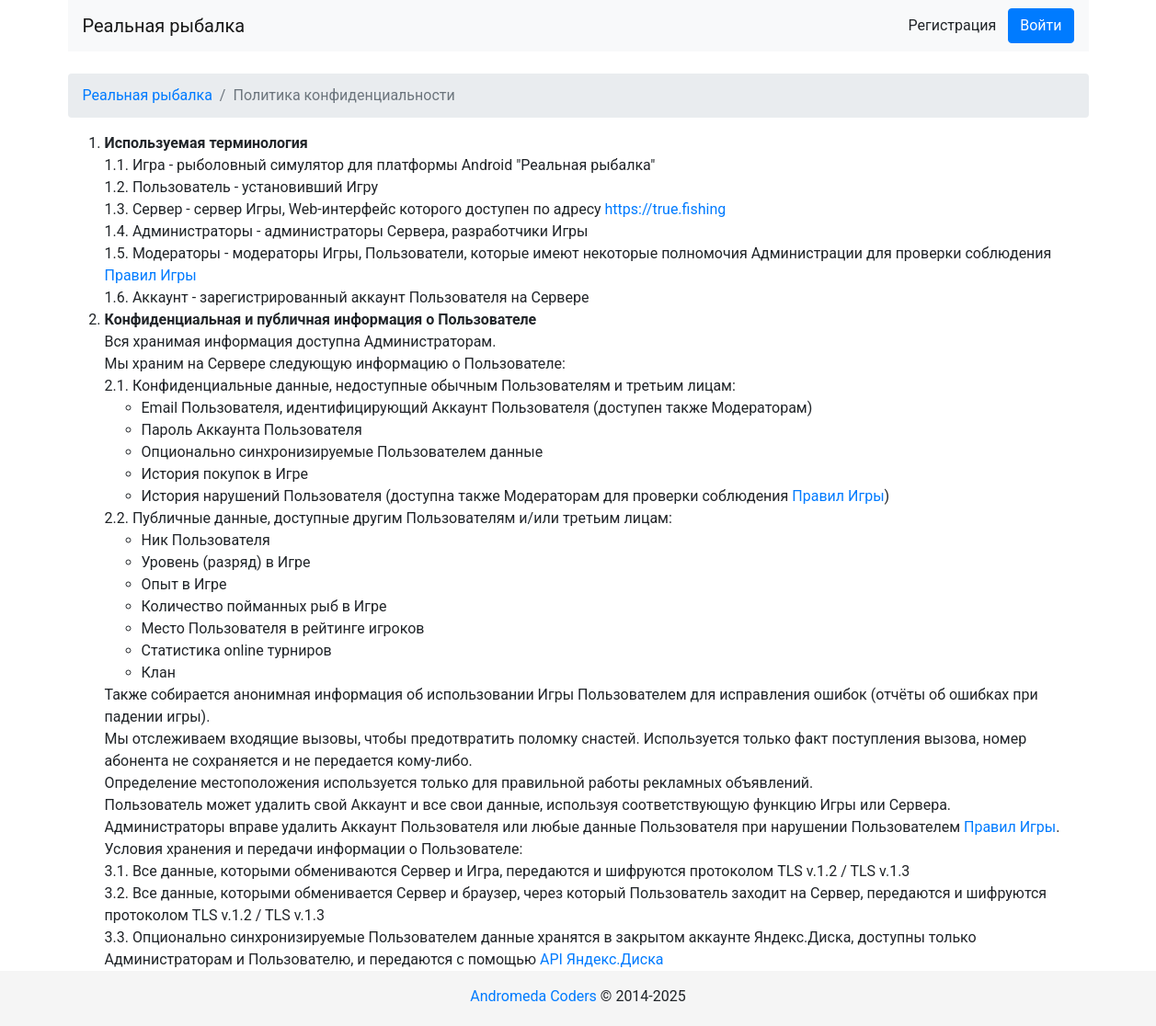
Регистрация (953, 25)
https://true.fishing (666, 209)
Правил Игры (151, 275)
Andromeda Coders (533, 996)
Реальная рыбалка (164, 26)
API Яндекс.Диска (602, 959)
